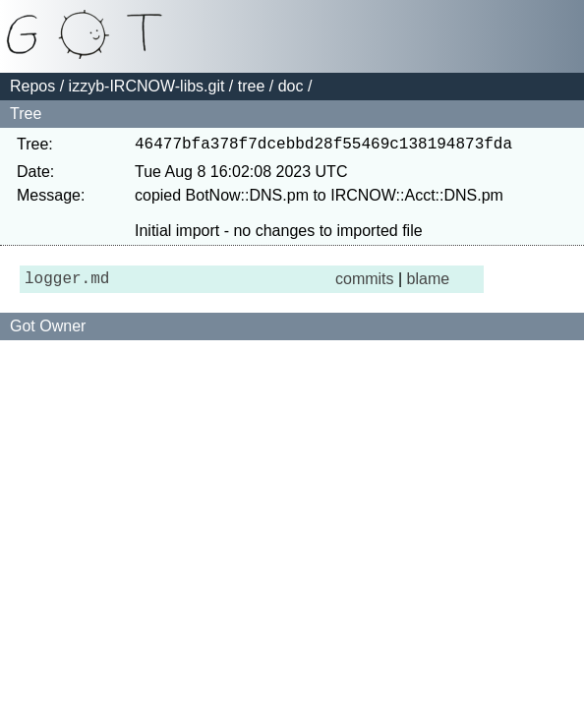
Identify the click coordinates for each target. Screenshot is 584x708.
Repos (32, 86)
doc (291, 86)
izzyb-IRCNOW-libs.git (147, 86)
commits (364, 284)
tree (251, 86)
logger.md (67, 285)
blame (428, 284)
